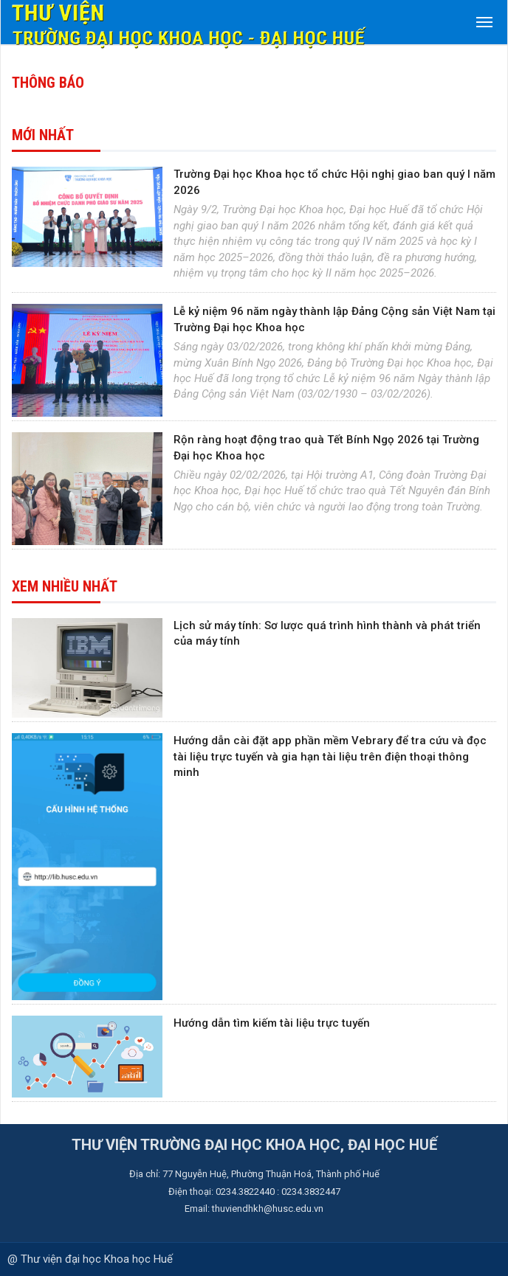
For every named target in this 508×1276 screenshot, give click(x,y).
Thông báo (48, 82)
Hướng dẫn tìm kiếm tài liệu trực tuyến (272, 1023)
